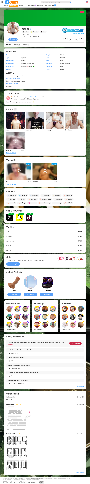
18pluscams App (49, 5)
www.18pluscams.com (20, 478)
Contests (40, 5)
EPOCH (32, 478)
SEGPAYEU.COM (39, 478)
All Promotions (31, 5)
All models (5, 5)
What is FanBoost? (78, 33)
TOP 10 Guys (34, 97)
